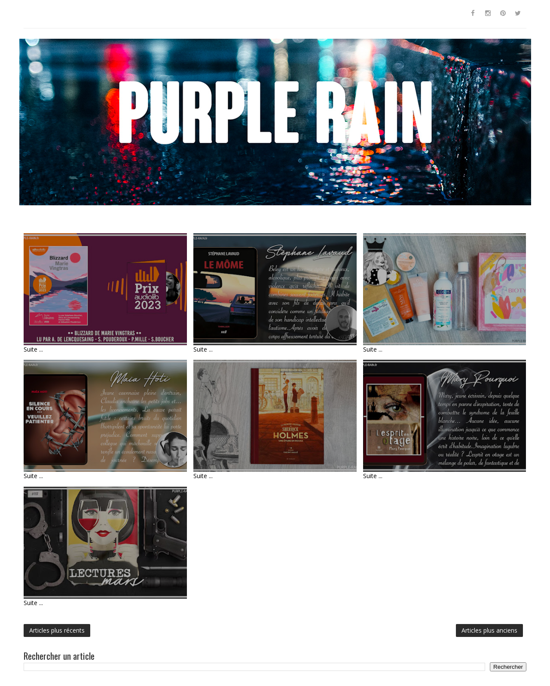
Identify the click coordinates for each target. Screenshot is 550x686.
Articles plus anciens (489, 630)
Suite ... (33, 349)
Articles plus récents (57, 630)
